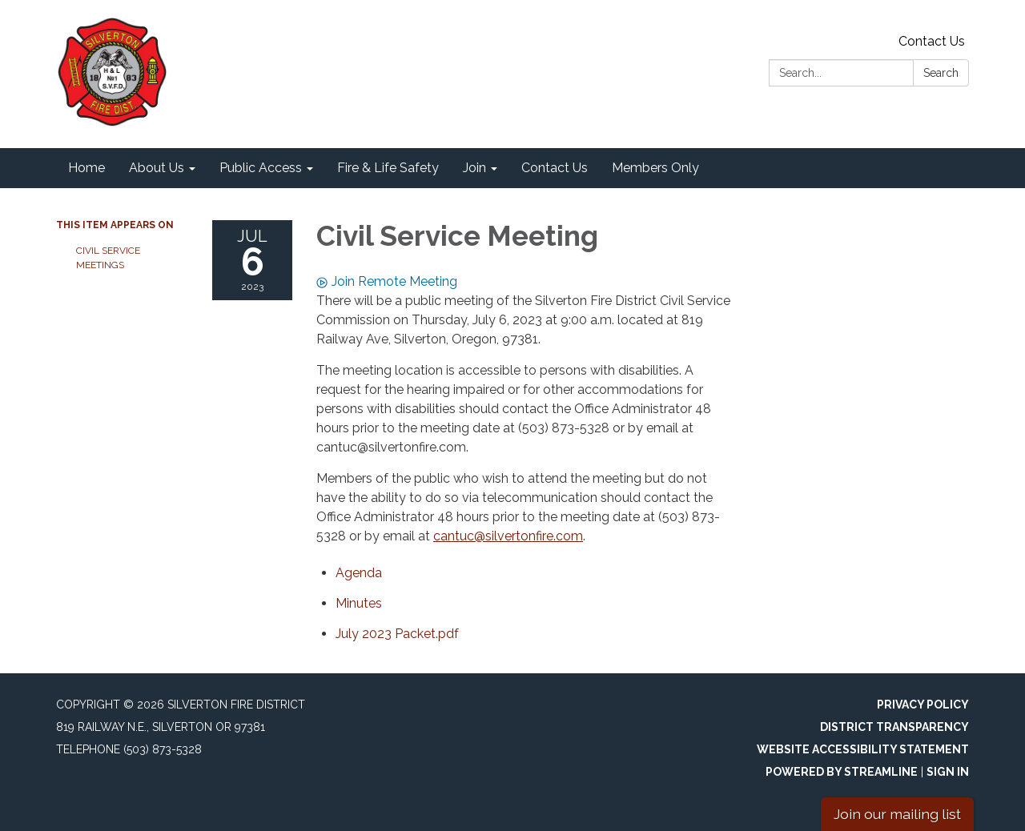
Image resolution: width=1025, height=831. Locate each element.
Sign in (948, 771)
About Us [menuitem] (156, 167)
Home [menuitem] (86, 167)
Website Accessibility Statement (863, 749)
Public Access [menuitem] (260, 167)
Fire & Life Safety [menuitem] (388, 167)
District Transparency (894, 727)
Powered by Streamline (842, 771)
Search (941, 72)
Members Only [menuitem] (655, 167)
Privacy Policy (923, 704)
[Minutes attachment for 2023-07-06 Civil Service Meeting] (359, 603)
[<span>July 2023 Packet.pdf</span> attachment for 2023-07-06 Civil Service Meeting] (397, 633)
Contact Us (931, 41)
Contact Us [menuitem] (554, 167)
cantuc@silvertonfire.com (508, 536)
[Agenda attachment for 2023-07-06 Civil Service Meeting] (359, 572)
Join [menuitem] (474, 167)
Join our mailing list (897, 813)
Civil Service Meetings (108, 258)
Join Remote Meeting (386, 281)
